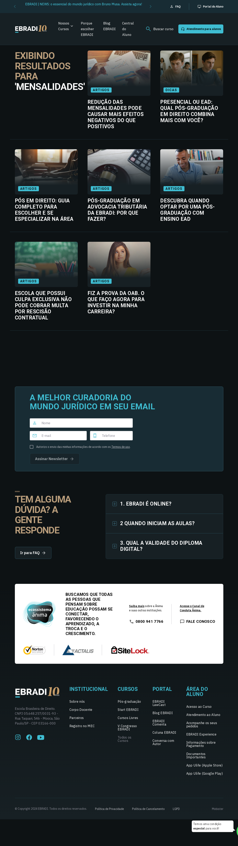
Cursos (128, 689)
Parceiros (76, 717)
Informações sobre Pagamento (201, 744)
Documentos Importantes (196, 755)
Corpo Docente (80, 709)
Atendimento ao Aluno (203, 714)
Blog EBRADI (109, 26)
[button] (15, 6)
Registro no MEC (82, 726)
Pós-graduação (129, 701)
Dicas (171, 90)
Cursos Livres (128, 717)
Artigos (101, 90)
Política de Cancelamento (148, 809)
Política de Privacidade (109, 809)
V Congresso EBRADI (127, 727)
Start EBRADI (128, 709)
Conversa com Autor (163, 742)
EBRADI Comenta (159, 722)
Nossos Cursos (63, 26)
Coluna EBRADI (164, 732)
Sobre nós (77, 701)
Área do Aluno (197, 692)
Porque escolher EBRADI (87, 29)
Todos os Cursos (125, 739)
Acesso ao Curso (199, 706)
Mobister (217, 809)
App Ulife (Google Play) (204, 773)
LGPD (176, 809)
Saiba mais (136, 606)
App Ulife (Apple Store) (204, 765)
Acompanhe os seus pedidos (201, 724)
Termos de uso (120, 447)
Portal (162, 689)
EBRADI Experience (201, 734)
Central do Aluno (128, 29)
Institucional (88, 689)
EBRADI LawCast (159, 703)
